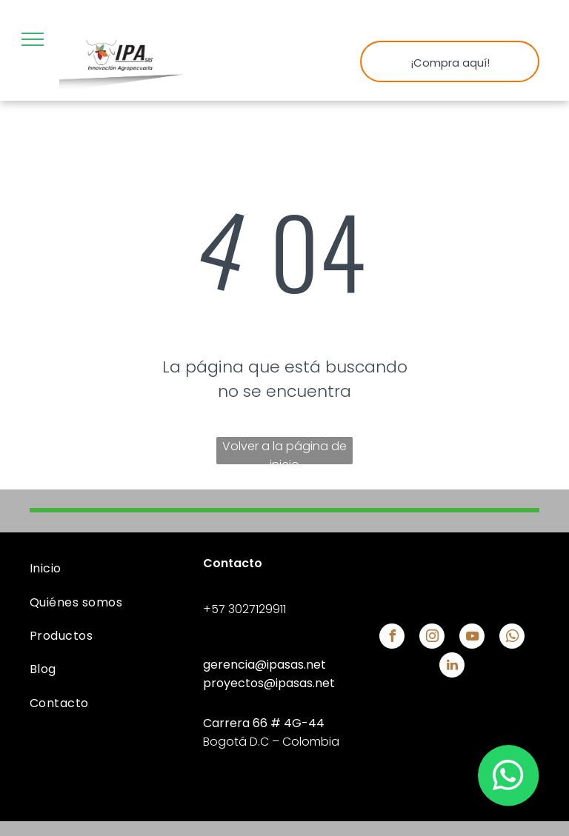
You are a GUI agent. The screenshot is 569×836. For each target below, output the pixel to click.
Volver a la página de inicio (284, 451)
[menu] (32, 39)
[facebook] (392, 637)
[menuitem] (111, 568)
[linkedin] (452, 666)
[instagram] (432, 637)
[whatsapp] (512, 637)
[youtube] (472, 637)
